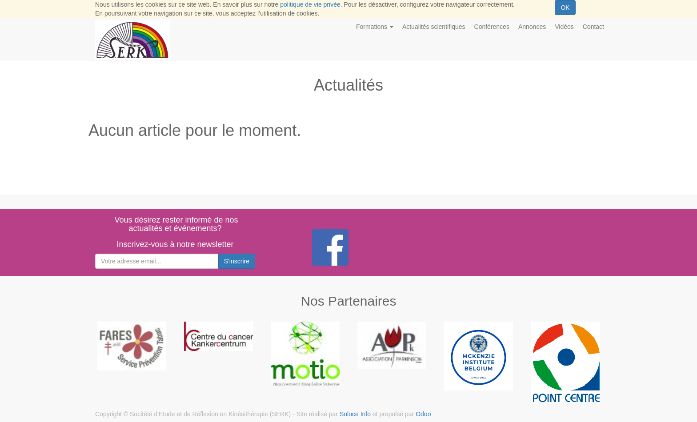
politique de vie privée (310, 4)
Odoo (423, 414)
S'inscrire (236, 261)
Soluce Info (355, 414)
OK (565, 7)
